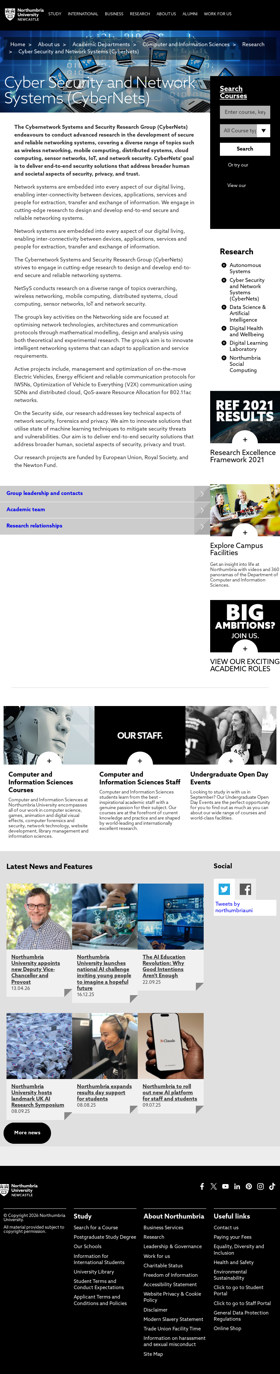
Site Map (153, 1354)
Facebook (245, 889)
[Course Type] (245, 130)
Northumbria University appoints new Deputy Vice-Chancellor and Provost (35, 970)
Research (236, 252)
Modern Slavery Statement (173, 1319)
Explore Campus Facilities (236, 549)
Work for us (157, 1256)
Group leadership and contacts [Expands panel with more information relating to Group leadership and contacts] (44, 493)
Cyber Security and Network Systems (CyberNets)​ (79, 52)
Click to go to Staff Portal (242, 1303)
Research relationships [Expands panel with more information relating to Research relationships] (34, 526)
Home (17, 44)
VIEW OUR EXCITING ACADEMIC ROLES (245, 666)
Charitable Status (163, 1266)
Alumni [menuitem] (190, 14)
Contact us (226, 1228)
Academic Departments (101, 44)
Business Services (163, 1228)
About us (49, 44)
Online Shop (227, 1329)
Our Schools (87, 1247)
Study (83, 1217)
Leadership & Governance (173, 1247)
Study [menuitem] (54, 14)
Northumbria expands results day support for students (104, 1093)
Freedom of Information (171, 1275)
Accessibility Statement (170, 1285)
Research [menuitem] (140, 14)
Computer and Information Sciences (187, 44)
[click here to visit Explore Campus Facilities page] (245, 533)
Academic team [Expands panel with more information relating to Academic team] (25, 510)
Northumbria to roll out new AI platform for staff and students (170, 1093)
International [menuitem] (83, 14)
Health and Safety (234, 1263)
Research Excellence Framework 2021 (243, 456)
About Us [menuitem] (166, 14)
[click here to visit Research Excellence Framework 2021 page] (245, 440)
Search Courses (233, 93)
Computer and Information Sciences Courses (40, 783)
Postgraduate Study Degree (105, 1237)
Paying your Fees (232, 1237)
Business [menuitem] (114, 14)
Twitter (224, 889)
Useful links (232, 1217)
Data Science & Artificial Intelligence (248, 314)
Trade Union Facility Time (172, 1329)
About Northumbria (174, 1217)
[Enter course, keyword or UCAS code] (245, 112)
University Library (94, 1272)
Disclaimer (156, 1310)
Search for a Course (96, 1228)
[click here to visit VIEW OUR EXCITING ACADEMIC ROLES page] (245, 649)
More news (27, 1133)
